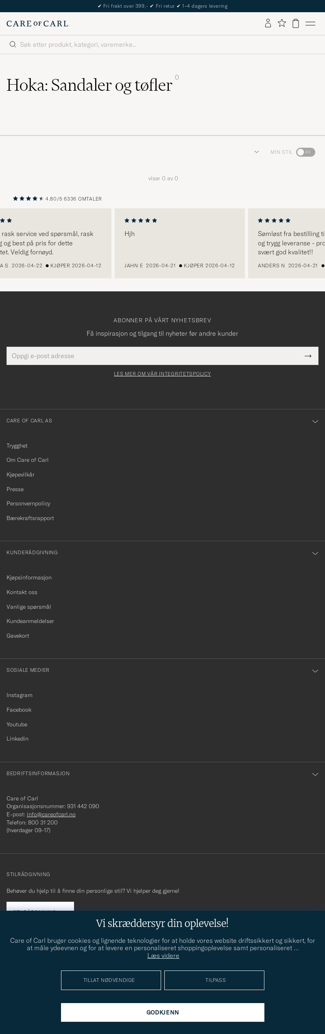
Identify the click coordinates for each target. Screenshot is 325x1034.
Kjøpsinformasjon (29, 577)
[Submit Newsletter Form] (308, 355)
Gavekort (18, 635)
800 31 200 (43, 822)
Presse (15, 489)
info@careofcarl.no (51, 814)
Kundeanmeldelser (30, 621)
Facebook (19, 709)
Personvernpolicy (28, 503)
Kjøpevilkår (21, 474)
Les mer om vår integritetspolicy (162, 374)
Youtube (17, 724)
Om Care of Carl (28, 459)
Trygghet (17, 445)
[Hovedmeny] (310, 23)
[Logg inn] (268, 23)
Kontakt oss (22, 592)
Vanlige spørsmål (29, 606)
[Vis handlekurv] (295, 23)
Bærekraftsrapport (30, 518)
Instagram (20, 695)
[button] (255, 152)
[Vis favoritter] (281, 23)
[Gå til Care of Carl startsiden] (37, 23)
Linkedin (17, 738)
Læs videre (163, 955)
